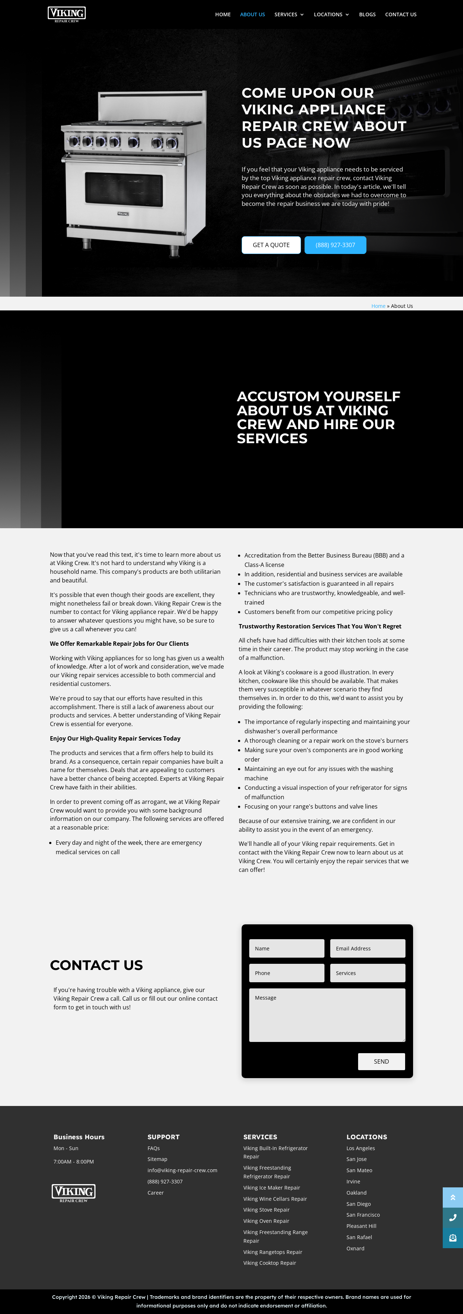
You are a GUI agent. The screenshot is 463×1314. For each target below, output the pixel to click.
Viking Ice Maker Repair (271, 1187)
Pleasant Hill (362, 1225)
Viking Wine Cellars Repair (275, 1198)
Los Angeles (361, 1148)
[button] (453, 1238)
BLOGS (367, 15)
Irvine (353, 1181)
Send (381, 1061)
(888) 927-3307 (335, 245)
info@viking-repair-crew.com (182, 1170)
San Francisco (363, 1214)
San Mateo (359, 1170)
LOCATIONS (328, 15)
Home (378, 305)
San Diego (359, 1203)
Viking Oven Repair (266, 1220)
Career (156, 1192)
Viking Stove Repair (266, 1209)
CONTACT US (401, 15)
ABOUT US (252, 15)
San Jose (357, 1159)
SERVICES (286, 15)
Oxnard (356, 1248)
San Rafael (359, 1237)
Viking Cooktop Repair (269, 1262)
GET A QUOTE (271, 245)
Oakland (357, 1192)
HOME (223, 15)
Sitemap (157, 1159)
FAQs (154, 1148)
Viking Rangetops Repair (272, 1252)
